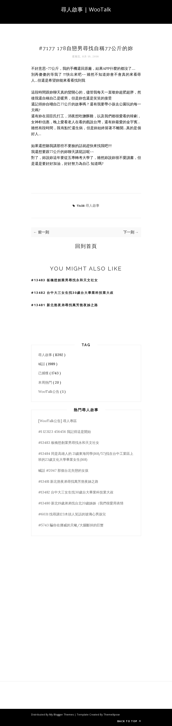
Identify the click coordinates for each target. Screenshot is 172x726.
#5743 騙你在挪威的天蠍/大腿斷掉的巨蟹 (71, 525)
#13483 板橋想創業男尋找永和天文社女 (64, 280)
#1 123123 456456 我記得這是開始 (64, 431)
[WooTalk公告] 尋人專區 (57, 421)
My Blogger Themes (61, 714)
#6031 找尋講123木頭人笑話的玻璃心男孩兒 (72, 514)
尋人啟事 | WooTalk (86, 9)
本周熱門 (45, 382)
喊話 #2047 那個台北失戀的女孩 (63, 470)
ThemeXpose (112, 714)
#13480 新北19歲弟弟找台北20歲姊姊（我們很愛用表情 (80, 503)
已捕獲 (43, 373)
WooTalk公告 (49, 391)
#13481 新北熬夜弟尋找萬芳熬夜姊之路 (64, 305)
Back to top (129, 721)
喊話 (42, 364)
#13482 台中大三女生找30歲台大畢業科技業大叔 (72, 292)
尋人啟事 (92, 205)
